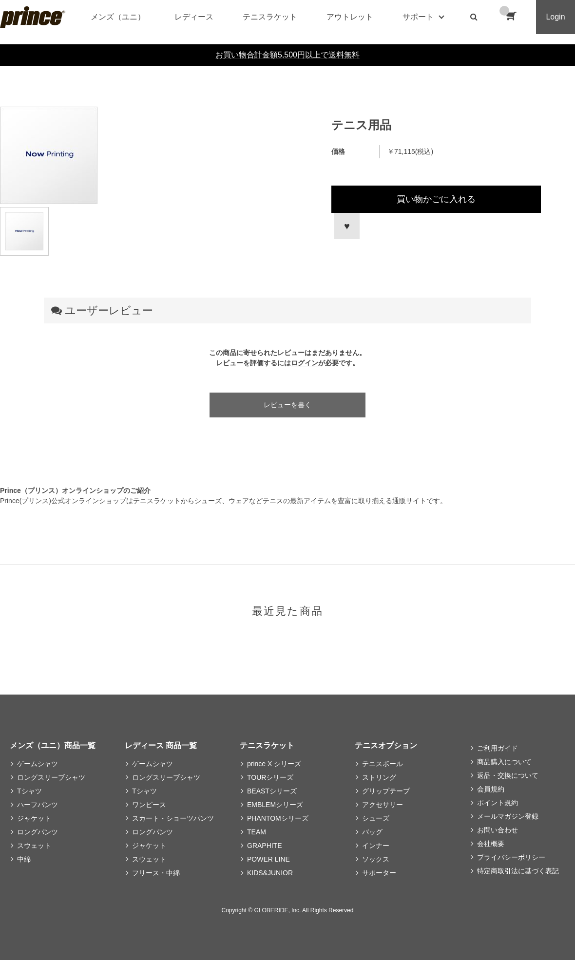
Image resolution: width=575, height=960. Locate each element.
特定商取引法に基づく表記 (518, 871)
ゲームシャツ (37, 764)
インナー (375, 845)
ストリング (379, 777)
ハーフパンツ (37, 805)
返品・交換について (507, 775)
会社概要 (490, 843)
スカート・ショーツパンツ (173, 818)
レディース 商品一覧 (161, 745)
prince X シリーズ (274, 764)
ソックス (375, 859)
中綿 (24, 859)
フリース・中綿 (156, 873)
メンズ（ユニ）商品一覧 (53, 745)
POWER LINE (268, 859)
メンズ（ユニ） (118, 17)
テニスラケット (270, 17)
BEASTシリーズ (272, 791)
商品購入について (504, 762)
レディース (193, 17)
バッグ (372, 832)
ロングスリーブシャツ (51, 777)
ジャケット (34, 818)
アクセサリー (382, 805)
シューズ (375, 818)
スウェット (34, 845)
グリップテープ (386, 791)
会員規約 (490, 789)
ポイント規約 (497, 803)
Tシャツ (29, 791)
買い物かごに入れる (436, 199)
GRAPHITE (264, 845)
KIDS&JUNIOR (270, 873)
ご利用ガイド (497, 748)
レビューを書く (287, 405)
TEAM (256, 832)
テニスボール (382, 764)
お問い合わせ (497, 830)
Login (555, 17)
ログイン (304, 363)
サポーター (379, 873)
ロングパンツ (37, 832)
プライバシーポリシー (511, 857)
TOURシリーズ (270, 777)
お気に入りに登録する (345, 226)
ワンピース (149, 805)
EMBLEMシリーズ (275, 805)
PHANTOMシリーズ (277, 818)
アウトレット (349, 17)
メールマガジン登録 (507, 816)
